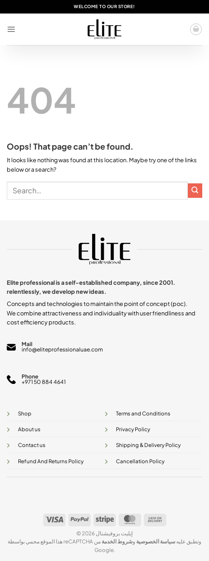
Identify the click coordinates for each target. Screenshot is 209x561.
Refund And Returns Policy (51, 461)
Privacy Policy (133, 429)
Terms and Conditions (143, 413)
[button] (11, 29)
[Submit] (195, 190)
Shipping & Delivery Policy (148, 445)
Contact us (31, 445)
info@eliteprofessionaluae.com (62, 349)
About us (29, 429)
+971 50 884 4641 (44, 382)
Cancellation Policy (140, 461)
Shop (24, 413)
